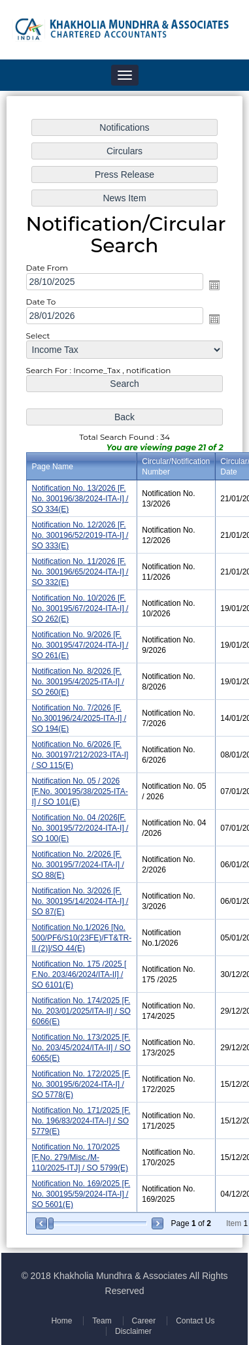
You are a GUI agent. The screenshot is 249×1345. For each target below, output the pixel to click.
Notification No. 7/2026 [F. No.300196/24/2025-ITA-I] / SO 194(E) (79, 718)
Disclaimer (132, 1331)
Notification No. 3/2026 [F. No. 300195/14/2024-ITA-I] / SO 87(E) (80, 898)
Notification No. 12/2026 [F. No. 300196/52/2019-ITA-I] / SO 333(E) (80, 537)
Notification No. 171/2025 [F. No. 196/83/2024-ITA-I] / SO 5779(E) (81, 1116)
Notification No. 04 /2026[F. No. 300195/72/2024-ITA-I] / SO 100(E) (80, 826)
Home (62, 1320)
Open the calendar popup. (214, 289)
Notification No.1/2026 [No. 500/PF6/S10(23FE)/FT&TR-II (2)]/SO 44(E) (82, 935)
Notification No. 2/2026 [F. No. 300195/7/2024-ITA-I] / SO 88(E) (78, 862)
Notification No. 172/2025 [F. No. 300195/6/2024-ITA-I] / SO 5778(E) (81, 1079)
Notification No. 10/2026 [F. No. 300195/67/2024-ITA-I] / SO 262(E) (80, 609)
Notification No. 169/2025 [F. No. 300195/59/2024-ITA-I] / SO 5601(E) (81, 1188)
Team (101, 1320)
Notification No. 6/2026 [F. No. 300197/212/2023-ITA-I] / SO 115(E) (80, 754)
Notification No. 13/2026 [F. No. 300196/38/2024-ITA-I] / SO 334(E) (80, 501)
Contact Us (193, 1320)
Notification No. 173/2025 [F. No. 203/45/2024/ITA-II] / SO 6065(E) (81, 1043)
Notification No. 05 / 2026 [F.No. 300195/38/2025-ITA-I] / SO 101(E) (80, 790)
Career (143, 1320)
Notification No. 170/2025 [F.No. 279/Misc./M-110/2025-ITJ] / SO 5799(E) (80, 1152)
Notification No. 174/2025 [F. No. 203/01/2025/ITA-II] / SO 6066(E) (81, 1006)
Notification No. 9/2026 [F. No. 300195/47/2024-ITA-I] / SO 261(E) (80, 645)
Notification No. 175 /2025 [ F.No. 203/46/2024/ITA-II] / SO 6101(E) (79, 971)
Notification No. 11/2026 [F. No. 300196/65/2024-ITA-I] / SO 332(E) (80, 573)
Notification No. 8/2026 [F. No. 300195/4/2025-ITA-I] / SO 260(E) (78, 681)
